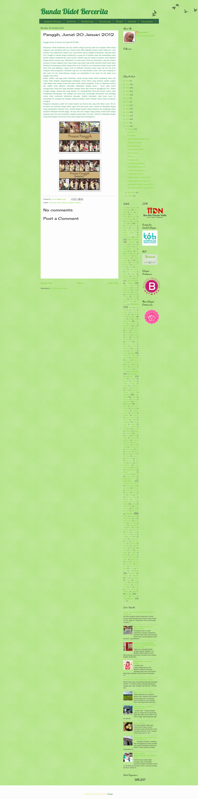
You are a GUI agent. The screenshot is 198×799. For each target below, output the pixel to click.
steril (124, 550)
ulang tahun (135, 578)
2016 (128, 112)
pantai (136, 474)
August (130, 196)
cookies (134, 294)
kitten (137, 385)
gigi (130, 319)
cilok (134, 288)
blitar (131, 251)
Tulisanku (147, 21)
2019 (128, 102)
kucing (126, 394)
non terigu (126, 456)
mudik (125, 438)
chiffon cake (128, 285)
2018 (128, 105)
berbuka (125, 244)
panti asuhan (131, 476)
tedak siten (135, 562)
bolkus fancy (127, 255)
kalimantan (135, 357)
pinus (134, 492)
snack (125, 539)
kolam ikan (135, 388)
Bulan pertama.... (133, 153)
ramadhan (135, 510)
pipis (124, 495)
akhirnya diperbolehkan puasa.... (139, 139)
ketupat (125, 385)
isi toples (129, 341)
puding (133, 504)
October (131, 129)
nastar (125, 447)
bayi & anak (133, 239)
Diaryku (71, 21)
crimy (134, 297)
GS (135, 326)
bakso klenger (128, 232)
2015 (128, 116)
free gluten (132, 317)
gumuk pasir (127, 328)
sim (124, 536)
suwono (133, 555)
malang (134, 419)
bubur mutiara (134, 269)
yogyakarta (128, 598)
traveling (134, 571)
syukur (125, 559)
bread (133, 262)
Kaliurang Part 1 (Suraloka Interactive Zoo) (143, 707)
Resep (119, 21)
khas (131, 385)
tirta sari (131, 568)
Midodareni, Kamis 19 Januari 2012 (140, 188)
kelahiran (133, 378)
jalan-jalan (126, 348)
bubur (130, 267)
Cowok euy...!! (132, 132)
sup (131, 550)
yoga (133, 596)
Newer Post (46, 283)
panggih (71, 203)
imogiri (134, 337)
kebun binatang (127, 369)
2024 (128, 84)
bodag (134, 253)
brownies (126, 265)
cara (136, 278)
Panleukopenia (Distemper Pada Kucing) (138, 680)
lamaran (136, 401)
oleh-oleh (129, 458)
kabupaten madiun (129, 355)
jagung (125, 346)
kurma (134, 399)
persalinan (126, 488)
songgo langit (134, 539)
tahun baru (135, 559)
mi (130, 429)
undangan (126, 584)
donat (130, 307)
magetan (135, 415)
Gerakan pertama (133, 146)
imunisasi (126, 339)
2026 (128, 81)
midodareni (128, 431)
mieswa (136, 431)
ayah (137, 223)
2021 (128, 95)
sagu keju (133, 523)
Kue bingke (131, 135)
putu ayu (126, 510)
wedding (78, 203)
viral (131, 587)
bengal (132, 242)
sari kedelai (135, 530)
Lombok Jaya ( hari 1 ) (135, 174)
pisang (130, 495)
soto (127, 541)
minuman (129, 433)
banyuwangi (127, 237)
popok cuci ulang (131, 497)
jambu (134, 348)
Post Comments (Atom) (59, 288)
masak (133, 424)
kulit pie (126, 399)
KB (135, 364)
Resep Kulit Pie (139, 723)
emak (133, 310)
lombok (133, 408)
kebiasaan (133, 367)
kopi (127, 390)
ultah (128, 580)
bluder (127, 253)
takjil (127, 562)
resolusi (133, 516)
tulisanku (135, 576)
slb (135, 536)
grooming (132, 323)
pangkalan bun (131, 469)
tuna (127, 578)
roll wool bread (127, 518)
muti (134, 444)
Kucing (132, 21)
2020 (128, 98)
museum (126, 440)
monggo (127, 435)
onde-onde (129, 460)
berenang (133, 244)
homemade (135, 330)
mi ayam (135, 429)
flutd (135, 314)
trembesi (125, 575)
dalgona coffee (128, 301)
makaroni (126, 419)
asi (131, 223)
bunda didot (143, 32)
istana (136, 341)
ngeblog (134, 454)
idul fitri (128, 335)
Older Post (112, 283)
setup (134, 534)
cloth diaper (127, 292)
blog (137, 251)
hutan (127, 332)
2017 (128, 109)
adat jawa (52, 203)
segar (127, 532)
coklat (127, 294)
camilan (125, 276)
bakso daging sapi (129, 230)
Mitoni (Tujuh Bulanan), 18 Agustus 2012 (143, 627)
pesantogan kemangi (132, 490)
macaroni (126, 410)
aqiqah (134, 221)
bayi (136, 237)
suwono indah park (129, 557)
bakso (134, 228)
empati (125, 312)
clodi (134, 290)
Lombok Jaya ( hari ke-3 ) (136, 167)
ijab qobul (136, 335)
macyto (133, 413)
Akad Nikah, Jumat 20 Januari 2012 (140, 184)
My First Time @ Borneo (136, 163)
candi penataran (128, 278)
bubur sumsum (131, 271)
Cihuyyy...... (131, 156)
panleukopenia (127, 474)
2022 (128, 91)
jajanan (133, 346)
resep (129, 513)
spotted (133, 548)
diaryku (64, 203)
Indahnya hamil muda (135, 149)
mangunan (126, 422)
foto (124, 316)
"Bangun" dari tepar (134, 142)
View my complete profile (145, 36)
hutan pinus (134, 332)
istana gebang (130, 344)
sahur (125, 525)
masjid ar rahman (129, 426)
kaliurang (128, 360)
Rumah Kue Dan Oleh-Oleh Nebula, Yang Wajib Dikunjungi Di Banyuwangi (145, 645)
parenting (127, 481)
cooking (125, 297)
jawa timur (132, 351)
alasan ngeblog (128, 219)
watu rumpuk (131, 589)
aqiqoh (125, 223)
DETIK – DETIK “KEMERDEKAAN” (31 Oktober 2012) (145, 755)
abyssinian (133, 207)
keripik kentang (128, 383)
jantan (125, 351)
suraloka (133, 552)
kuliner (134, 397)
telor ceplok (129, 564)
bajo (134, 226)
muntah (133, 438)
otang (131, 463)
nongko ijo (135, 456)
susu (124, 555)
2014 (128, 119)
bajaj (127, 226)
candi (134, 276)
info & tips (135, 339)
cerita (59, 203)
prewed (125, 499)
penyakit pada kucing (131, 483)
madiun (126, 415)
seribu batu (126, 534)
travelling (131, 573)
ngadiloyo (128, 451)
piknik (128, 492)
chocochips (126, 288)
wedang (126, 591)
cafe (124, 274)
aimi (131, 212)
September (132, 192)
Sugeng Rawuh (52, 21)
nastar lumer (129, 449)
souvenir (132, 543)
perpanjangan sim (131, 485)
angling (128, 221)
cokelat (136, 292)
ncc (137, 449)
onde (137, 458)
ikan (127, 337)
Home (80, 283)
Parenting (87, 21)
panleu (125, 472)
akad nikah (133, 216)
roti (135, 518)
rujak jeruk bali (127, 520)
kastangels (129, 364)
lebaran (128, 404)
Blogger (110, 794)
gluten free (127, 321)
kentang (125, 381)
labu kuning (127, 401)
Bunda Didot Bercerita (74, 11)
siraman (130, 536)
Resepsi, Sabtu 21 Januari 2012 (139, 177)
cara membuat (133, 281)
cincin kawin (127, 290)
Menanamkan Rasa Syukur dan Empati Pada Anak (145, 738)
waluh (137, 587)
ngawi (127, 454)
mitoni (136, 433)
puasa (125, 504)
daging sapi (132, 299)
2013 (128, 123)
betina (125, 246)
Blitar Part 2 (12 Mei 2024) (143, 692)
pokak (136, 495)
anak (137, 219)
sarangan (126, 530)
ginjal (134, 319)
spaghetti (126, 545)
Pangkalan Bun (132, 160)
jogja (132, 353)
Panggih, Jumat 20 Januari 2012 (139, 181)
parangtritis (127, 479)
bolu (131, 260)
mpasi (134, 435)
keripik (134, 381)
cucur (125, 299)
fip (130, 314)
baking (125, 228)
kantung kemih (134, 362)
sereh (134, 532)
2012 (128, 126)
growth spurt (127, 326)
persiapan (135, 488)
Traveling (105, 21)
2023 (128, 88)
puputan (134, 508)
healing (136, 328)
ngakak (136, 451)
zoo (124, 601)
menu (125, 429)
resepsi (125, 516)
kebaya (125, 367)
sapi (135, 527)
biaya (131, 246)
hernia (127, 330)
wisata (129, 594)
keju (124, 378)
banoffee (125, 235)
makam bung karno (131, 417)
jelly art (125, 353)
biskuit (125, 251)
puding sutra (127, 506)
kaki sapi (126, 357)
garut (124, 319)
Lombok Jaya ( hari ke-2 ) (136, 170)
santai (129, 527)
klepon (127, 388)
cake (132, 274)
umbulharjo (133, 582)
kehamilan (134, 371)
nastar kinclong (134, 447)
